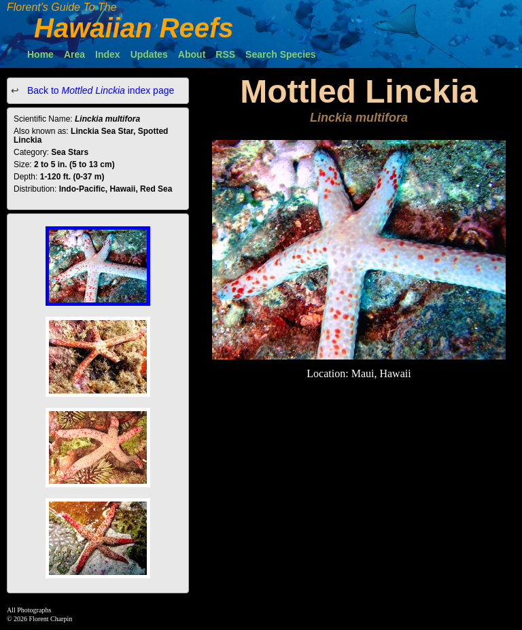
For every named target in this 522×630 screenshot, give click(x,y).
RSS (225, 54)
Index (107, 54)
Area (74, 54)
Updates (149, 54)
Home (40, 54)
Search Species (280, 54)
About (191, 54)
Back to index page (99, 90)
